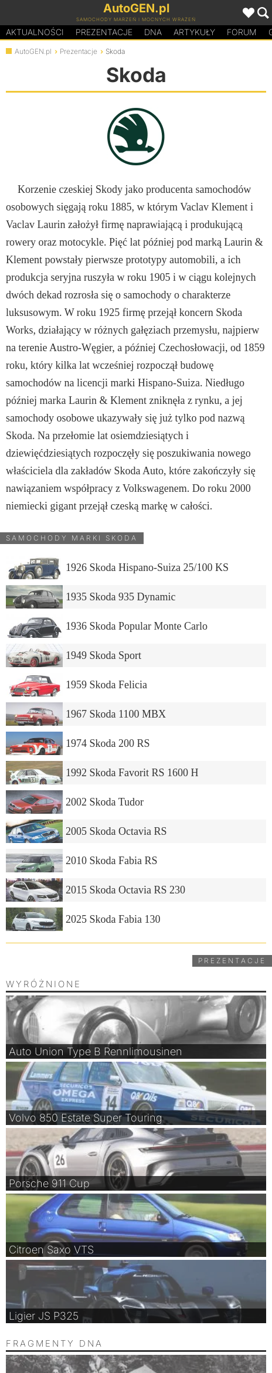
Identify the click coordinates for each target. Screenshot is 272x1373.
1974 (78, 743)
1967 (86, 714)
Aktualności (35, 32)
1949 (73, 655)
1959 (76, 684)
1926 (117, 567)
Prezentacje (104, 32)
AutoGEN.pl (33, 51)
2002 (75, 802)
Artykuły (194, 32)
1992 (102, 772)
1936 (107, 626)
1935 (91, 597)
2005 (86, 831)
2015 (95, 890)
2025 (83, 919)
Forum (242, 32)
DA (153, 32)
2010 (82, 860)
